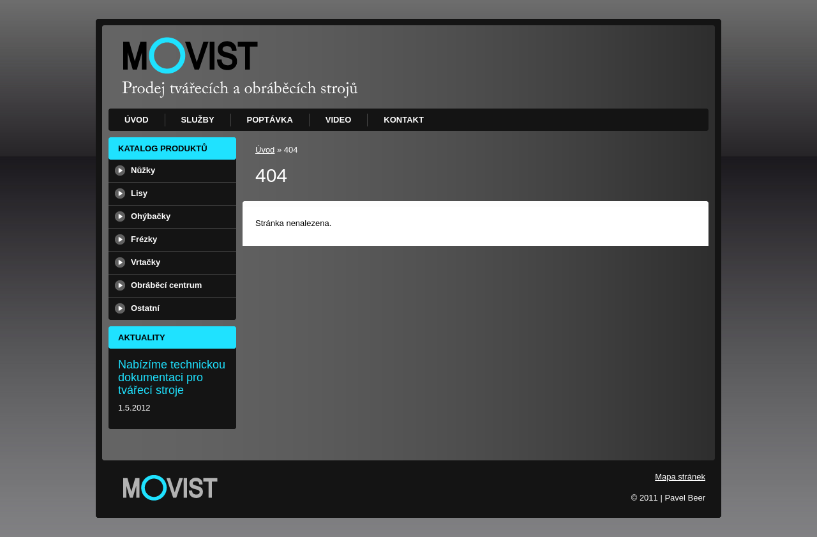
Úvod (264, 150)
